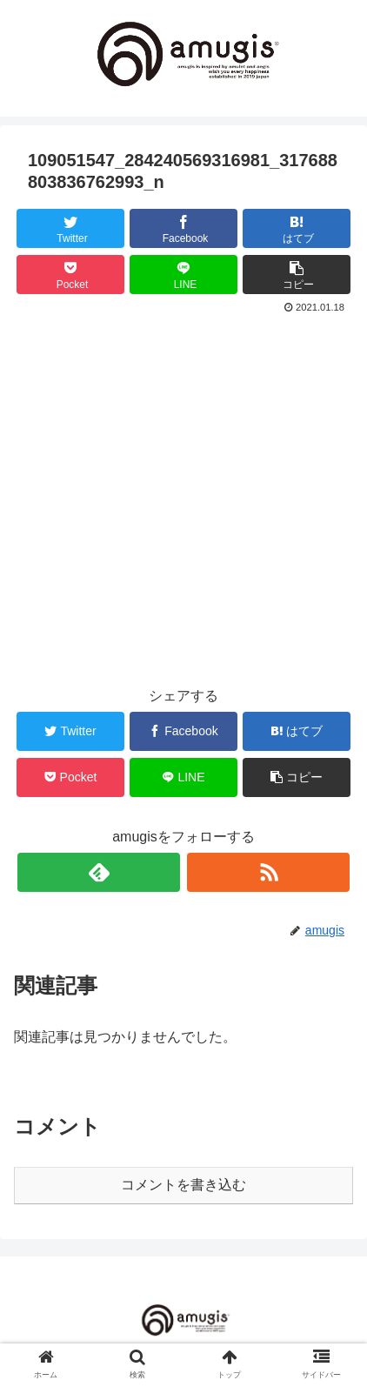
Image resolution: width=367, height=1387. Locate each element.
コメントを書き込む (183, 1184)
